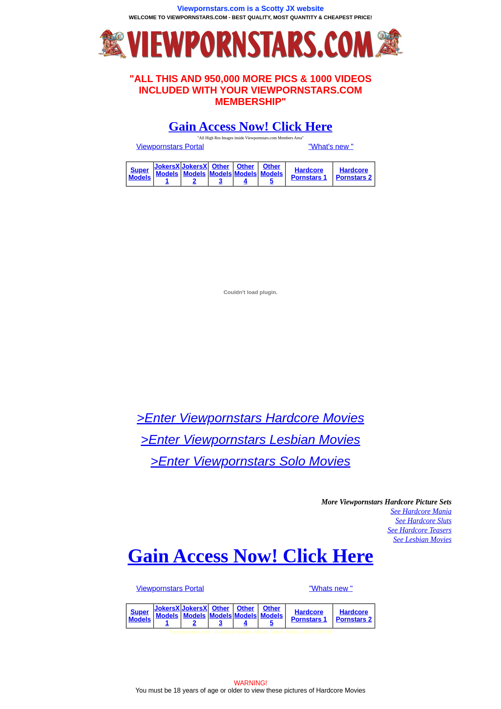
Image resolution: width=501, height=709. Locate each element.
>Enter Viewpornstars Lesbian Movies (250, 439)
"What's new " (330, 147)
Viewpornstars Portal (170, 147)
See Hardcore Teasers (419, 530)
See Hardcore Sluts (423, 521)
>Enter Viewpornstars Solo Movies (250, 461)
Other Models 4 (245, 174)
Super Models (139, 174)
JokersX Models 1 (167, 174)
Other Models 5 (272, 174)
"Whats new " (331, 588)
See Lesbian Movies (422, 539)
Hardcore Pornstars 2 (354, 174)
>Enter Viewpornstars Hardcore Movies (250, 417)
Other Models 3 (220, 174)
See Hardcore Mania (421, 511)
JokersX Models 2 (194, 174)
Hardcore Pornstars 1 (309, 174)
